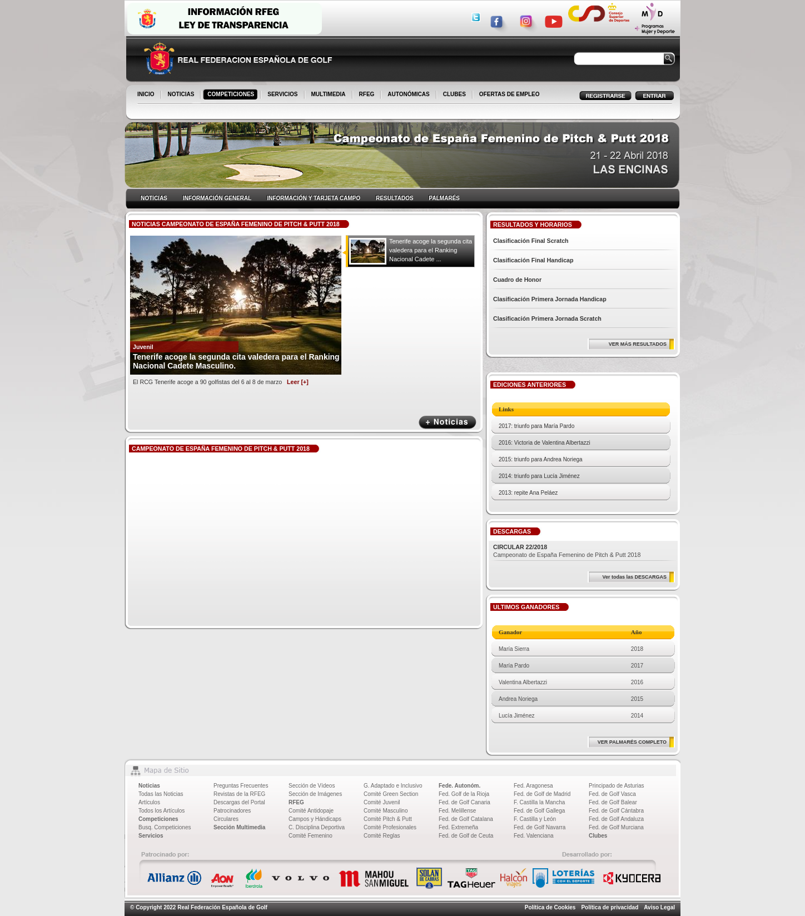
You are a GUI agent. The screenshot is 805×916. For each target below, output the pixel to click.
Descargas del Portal (239, 802)
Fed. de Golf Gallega (539, 811)
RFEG (367, 95)
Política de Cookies (550, 907)
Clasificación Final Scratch (531, 240)
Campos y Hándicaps (315, 819)
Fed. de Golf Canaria (464, 802)
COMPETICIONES (231, 95)
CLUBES (454, 94)
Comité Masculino (386, 811)
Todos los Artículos (161, 811)
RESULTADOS (394, 198)
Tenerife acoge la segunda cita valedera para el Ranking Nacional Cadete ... (430, 250)
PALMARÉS (444, 198)
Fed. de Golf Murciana (616, 827)
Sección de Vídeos (312, 786)
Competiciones (158, 819)
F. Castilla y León (535, 819)
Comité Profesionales (390, 827)
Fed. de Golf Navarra (539, 827)
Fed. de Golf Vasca (612, 794)
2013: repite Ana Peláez (528, 493)
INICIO (146, 95)
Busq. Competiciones (164, 827)
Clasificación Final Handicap (533, 260)
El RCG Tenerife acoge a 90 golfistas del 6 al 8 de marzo (221, 382)
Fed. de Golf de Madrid (542, 794)
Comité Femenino (310, 836)
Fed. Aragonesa (533, 786)
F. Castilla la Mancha (539, 802)
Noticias (149, 786)
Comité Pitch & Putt (388, 819)
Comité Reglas (382, 836)
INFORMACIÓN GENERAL (217, 198)
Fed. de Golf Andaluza (616, 819)
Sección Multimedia (239, 827)
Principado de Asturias (616, 786)
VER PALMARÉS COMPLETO (632, 742)
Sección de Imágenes (315, 794)
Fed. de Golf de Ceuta (466, 836)
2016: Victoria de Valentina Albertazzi (544, 443)
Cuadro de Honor (517, 279)
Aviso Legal (659, 907)
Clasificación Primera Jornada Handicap (550, 299)
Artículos (149, 802)
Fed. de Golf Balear (613, 802)
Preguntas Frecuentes (240, 786)
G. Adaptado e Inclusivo (393, 786)
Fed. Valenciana (534, 836)
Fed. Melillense (457, 811)
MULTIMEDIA (329, 95)
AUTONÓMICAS (408, 94)
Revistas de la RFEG (239, 794)
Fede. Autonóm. (459, 786)
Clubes (598, 836)
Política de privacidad (609, 907)
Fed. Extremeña (458, 827)
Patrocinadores (232, 811)
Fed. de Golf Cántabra (616, 811)
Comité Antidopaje (311, 811)
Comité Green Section (391, 794)
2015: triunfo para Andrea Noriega (541, 459)
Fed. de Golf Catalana (466, 819)
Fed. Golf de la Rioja (464, 794)
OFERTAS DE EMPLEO (509, 94)
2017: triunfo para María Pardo (536, 426)
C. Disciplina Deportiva (317, 827)
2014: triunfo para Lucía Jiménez (539, 476)
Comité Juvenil (382, 802)
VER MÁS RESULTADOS (638, 344)
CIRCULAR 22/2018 (520, 547)
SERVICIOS (283, 95)
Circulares (225, 819)
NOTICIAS (182, 95)
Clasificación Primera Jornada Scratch (547, 318)
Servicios (150, 836)
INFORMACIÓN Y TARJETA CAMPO (313, 198)
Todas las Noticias (160, 794)
